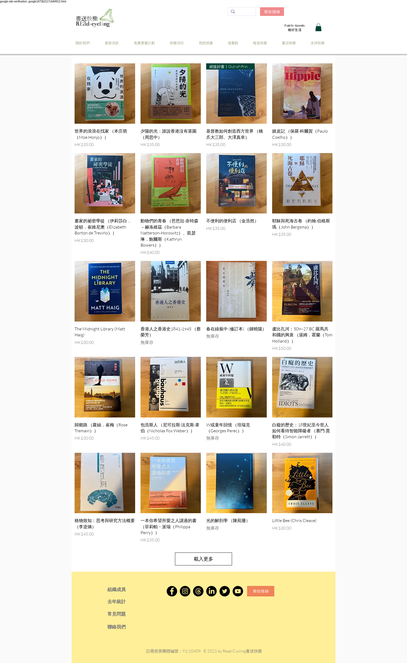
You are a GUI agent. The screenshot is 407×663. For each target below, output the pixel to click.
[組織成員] (124, 589)
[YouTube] (238, 591)
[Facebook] (172, 591)
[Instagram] (185, 591)
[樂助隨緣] (272, 11)
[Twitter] (224, 591)
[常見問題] (124, 613)
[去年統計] (124, 601)
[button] (318, 27)
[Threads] (198, 591)
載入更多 (203, 559)
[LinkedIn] (211, 591)
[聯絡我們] (124, 626)
